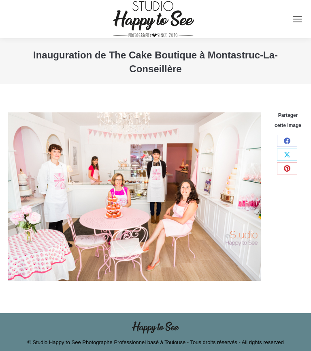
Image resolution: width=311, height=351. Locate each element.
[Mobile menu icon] (297, 19)
